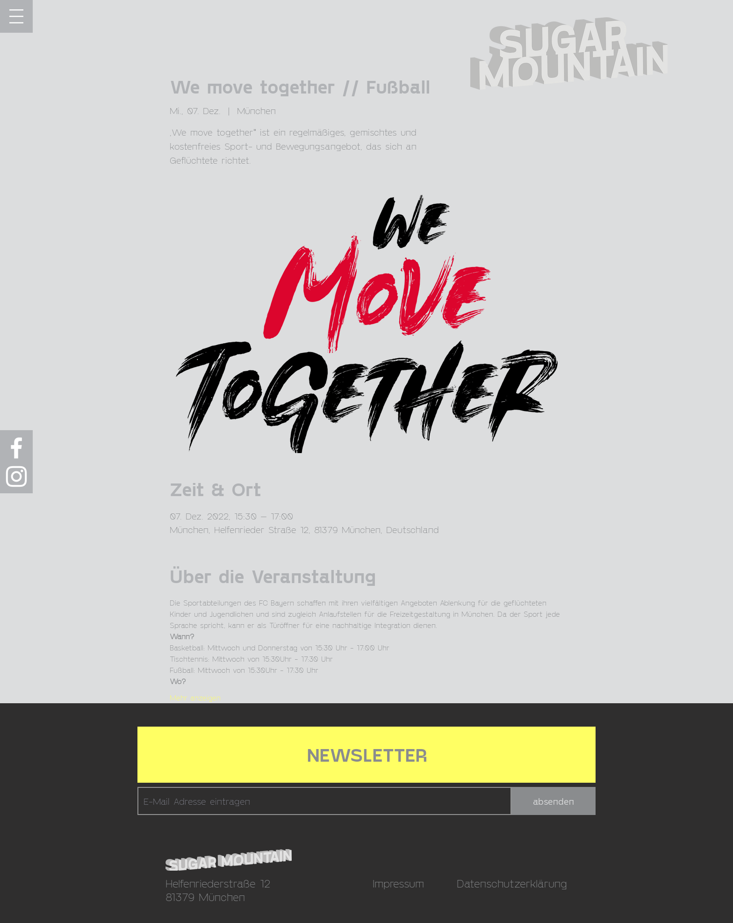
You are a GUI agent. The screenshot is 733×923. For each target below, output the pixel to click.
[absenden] (553, 801)
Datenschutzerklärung (512, 883)
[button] (16, 16)
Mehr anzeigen (195, 697)
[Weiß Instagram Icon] (16, 476)
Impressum (398, 883)
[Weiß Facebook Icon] (16, 448)
